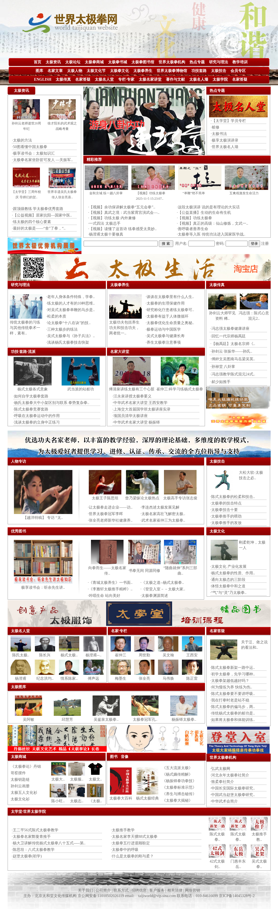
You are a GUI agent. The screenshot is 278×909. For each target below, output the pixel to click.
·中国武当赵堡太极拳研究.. (232, 795)
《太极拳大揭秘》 (177, 800)
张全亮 (144, 678)
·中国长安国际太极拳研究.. (232, 788)
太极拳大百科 (120, 798)
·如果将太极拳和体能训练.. (232, 720)
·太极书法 (219, 134)
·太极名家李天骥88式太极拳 (134, 837)
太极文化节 (96, 71)
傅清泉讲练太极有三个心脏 (131, 389)
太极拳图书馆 (142, 62)
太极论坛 (72, 62)
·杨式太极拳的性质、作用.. (232, 573)
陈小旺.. (58, 801)
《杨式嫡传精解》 (177, 774)
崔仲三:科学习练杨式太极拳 (179, 389)
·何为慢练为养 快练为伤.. (231, 687)
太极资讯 (53, 62)
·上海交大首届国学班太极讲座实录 (141, 409)
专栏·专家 (126, 79)
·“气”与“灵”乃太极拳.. (228, 593)
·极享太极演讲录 (224, 140)
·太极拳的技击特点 (226, 503)
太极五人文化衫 (24, 793)
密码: (220, 244)
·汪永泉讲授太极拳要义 (131, 396)
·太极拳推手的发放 (226, 523)
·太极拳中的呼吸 (125, 850)
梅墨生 (120, 678)
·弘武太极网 (220, 769)
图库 (39, 71)
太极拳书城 (117, 62)
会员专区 (238, 71)
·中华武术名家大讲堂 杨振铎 (136, 422)
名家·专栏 (119, 631)
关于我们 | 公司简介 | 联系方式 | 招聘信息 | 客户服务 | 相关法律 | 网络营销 (139, 890)
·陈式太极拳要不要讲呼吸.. (232, 694)
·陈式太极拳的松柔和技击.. (232, 497)
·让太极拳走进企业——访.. (110, 507)
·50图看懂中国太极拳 (29, 147)
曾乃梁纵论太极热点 (142, 498)
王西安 (192, 655)
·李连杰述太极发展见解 (160, 507)
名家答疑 (82, 79)
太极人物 (74, 71)
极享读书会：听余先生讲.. (43, 587)
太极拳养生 (142, 71)
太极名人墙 (198, 79)
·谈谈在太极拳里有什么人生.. (170, 297)
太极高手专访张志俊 (180, 498)
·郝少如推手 (220, 382)
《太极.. (95, 801)
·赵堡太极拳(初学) (27, 856)
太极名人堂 (104, 79)
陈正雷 (192, 678)
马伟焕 (168, 678)
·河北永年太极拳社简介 (229, 775)
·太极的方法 (22, 140)
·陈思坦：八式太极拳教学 (33, 850)
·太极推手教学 (123, 830)
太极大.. (58, 779)
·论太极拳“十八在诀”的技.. (68, 323)
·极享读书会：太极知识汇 (33, 153)
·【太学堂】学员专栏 (228, 121)
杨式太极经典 (147, 798)
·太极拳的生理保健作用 (165, 303)
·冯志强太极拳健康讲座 (229, 329)
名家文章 (55, 71)
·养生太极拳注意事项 (163, 342)
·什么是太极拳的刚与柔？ (132, 856)
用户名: (181, 244)
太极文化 (217, 531)
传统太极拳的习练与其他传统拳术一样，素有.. (25, 327)
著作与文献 (175, 79)
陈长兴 (44, 655)
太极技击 (218, 71)
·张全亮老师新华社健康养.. (110, 520)
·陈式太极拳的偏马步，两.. (232, 707)
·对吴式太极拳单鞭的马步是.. (70, 310)
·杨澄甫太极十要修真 (106, 234)
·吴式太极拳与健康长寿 (165, 336)
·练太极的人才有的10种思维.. (70, 303)
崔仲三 (120, 655)
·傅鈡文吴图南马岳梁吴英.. (232, 359)
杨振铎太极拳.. (184, 719)
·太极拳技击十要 (224, 510)
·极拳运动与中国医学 (163, 329)
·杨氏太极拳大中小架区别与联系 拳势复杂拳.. (51, 403)
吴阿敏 (28, 719)
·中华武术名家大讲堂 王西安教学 (140, 403)
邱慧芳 (67, 719)
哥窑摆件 (18, 773)
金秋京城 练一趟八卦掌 (106, 193)
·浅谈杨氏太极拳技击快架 (67, 342)
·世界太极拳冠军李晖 (105, 514)
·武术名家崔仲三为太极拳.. (163, 520)
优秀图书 (18, 531)
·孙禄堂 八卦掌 (222, 367)
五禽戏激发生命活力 (244, 193)
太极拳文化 (119, 71)
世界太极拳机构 (172, 62)
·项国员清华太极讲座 (130, 416)
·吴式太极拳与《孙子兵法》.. (70, 336)
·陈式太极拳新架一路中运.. (232, 668)
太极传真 (63, 79)
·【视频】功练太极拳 (194, 218)
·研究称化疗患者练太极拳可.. (170, 310)
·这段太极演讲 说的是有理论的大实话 (208, 207)
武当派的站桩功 (80, 389)
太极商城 (18, 757)
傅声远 (93, 678)
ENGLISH (42, 79)
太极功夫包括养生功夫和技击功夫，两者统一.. (124, 327)
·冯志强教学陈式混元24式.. (232, 374)
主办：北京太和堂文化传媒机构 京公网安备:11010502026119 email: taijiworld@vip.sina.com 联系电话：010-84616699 (121, 896)
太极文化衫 (20, 799)
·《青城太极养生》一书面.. (110, 583)
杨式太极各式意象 (32, 389)
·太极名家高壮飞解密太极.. (163, 514)
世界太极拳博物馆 (172, 71)
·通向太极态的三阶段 (228, 580)
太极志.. (76, 801)
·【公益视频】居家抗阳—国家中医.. (42, 215)
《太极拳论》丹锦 (26, 766)
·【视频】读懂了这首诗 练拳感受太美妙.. (122, 229)
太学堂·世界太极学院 (28, 812)
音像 (124, 757)
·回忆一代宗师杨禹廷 (228, 336)
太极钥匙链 (20, 780)
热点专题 (197, 62)
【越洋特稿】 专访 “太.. (43, 518)
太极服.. (76, 779)
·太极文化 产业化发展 (228, 567)
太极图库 (18, 687)
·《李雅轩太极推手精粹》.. (110, 589)
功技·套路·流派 (23, 352)
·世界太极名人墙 (224, 147)
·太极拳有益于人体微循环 (167, 316)
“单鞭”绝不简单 (194, 193)
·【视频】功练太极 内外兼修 (112, 218)
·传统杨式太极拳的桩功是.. (232, 713)
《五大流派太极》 (177, 768)
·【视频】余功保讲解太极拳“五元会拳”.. (121, 207)
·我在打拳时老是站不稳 (229, 700)
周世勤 (144, 655)
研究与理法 (218, 62)
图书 (114, 757)
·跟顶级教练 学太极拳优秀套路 (37, 209)
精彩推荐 (94, 160)
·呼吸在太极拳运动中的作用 (36, 416)
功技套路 (199, 71)
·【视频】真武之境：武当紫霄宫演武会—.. (124, 213)
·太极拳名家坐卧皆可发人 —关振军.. (42, 160)
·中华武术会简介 (224, 801)
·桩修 (215, 127)
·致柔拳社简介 (222, 782)
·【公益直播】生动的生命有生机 (204, 213)
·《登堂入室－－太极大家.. (163, 589)
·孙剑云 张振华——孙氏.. (231, 351)
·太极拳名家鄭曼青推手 (31, 837)
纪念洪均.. (44, 678)
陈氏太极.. (20, 655)
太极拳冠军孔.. (145, 719)
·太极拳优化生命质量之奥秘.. (170, 323)
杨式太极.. (69, 655)
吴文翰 (168, 655)
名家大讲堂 (119, 352)
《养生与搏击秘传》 (179, 794)
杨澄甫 (20, 678)
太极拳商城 (94, 62)
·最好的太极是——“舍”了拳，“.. (38, 228)
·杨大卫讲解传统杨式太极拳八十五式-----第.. (49, 843)
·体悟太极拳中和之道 (228, 586)
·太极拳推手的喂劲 (226, 516)
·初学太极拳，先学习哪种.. (232, 674)
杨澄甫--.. (93, 655)
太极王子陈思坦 (105, 498)
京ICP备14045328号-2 (236, 896)
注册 (265, 244)
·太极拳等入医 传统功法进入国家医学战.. (211, 234)
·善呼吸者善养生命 (192, 229)
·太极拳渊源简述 (154, 596)
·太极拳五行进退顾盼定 (130, 843)
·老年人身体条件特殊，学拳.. (70, 297)
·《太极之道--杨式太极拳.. (162, 583)
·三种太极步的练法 (62, 329)
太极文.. (95, 779)
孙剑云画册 (20, 786)
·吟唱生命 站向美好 (104, 596)
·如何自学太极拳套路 (31, 396)
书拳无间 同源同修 (144, 571)
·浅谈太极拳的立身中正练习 (36, 422)
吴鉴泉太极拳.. (106, 719)
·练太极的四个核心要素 (31, 222)
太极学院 (220, 79)
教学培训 (240, 62)
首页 (37, 62)
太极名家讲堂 (150, 79)
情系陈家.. (69, 678)
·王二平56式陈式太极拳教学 (35, 830)
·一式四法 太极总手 (104, 223)
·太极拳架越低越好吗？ (229, 681)
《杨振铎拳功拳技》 (179, 781)
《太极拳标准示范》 (179, 787)
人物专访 (18, 461)
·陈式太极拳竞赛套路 (31, 409)
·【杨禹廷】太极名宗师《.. (232, 344)
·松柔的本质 (56, 316)
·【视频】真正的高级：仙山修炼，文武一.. (212, 223)
